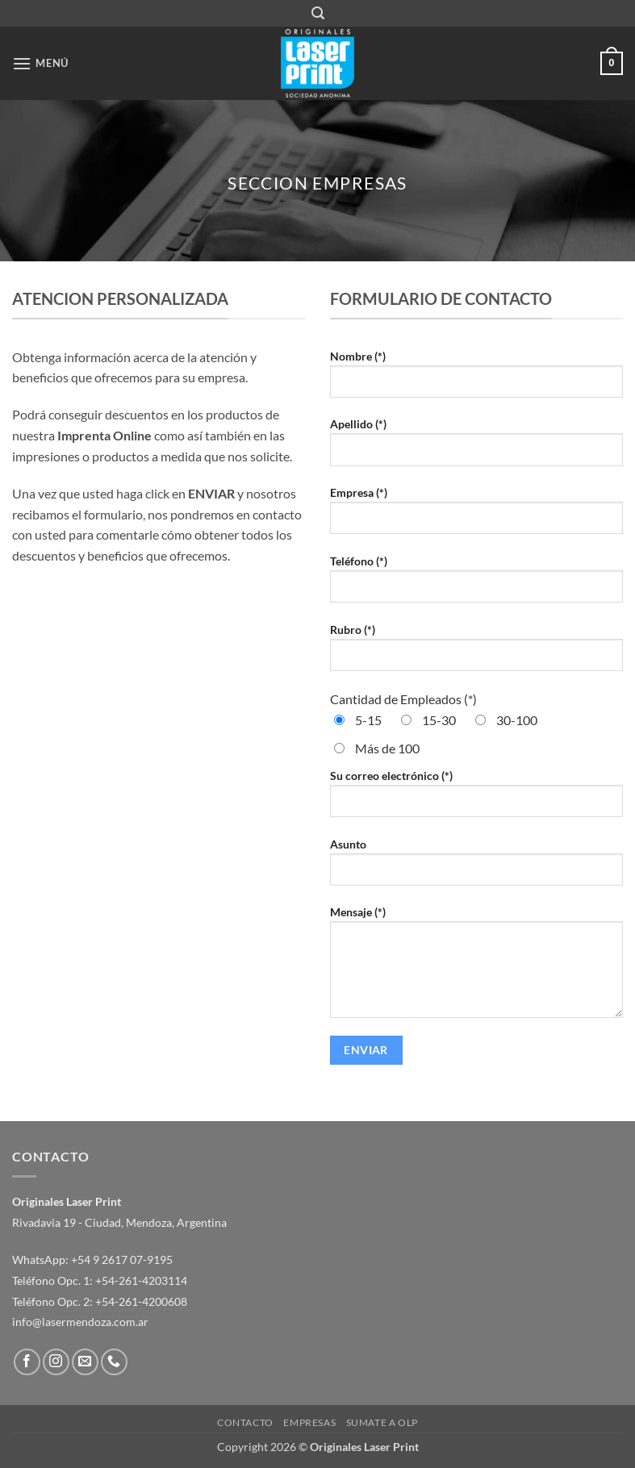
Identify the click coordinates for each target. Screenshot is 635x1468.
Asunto (477, 868)
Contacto (245, 1422)
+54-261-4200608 (141, 1301)
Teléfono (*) (477, 584)
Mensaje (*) (477, 968)
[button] (317, 13)
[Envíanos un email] (85, 1362)
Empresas (309, 1422)
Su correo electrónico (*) (477, 799)
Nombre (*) (477, 380)
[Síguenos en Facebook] (27, 1362)
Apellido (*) (477, 447)
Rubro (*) (477, 653)
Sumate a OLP (382, 1422)
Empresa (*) (477, 516)
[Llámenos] (114, 1362)
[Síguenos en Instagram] (56, 1362)
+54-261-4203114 (141, 1280)
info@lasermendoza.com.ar (80, 1321)
